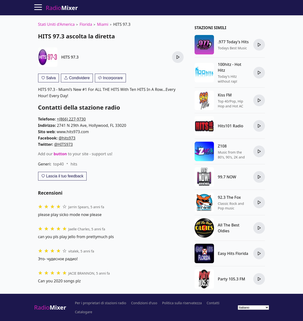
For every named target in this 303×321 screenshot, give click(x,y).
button (60, 153)
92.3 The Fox (229, 197)
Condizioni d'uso (144, 303)
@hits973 (66, 138)
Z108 (222, 146)
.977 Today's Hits (233, 41)
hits (74, 164)
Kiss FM (225, 95)
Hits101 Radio (230, 126)
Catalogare (83, 312)
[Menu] (38, 7)
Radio (50, 307)
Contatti (213, 303)
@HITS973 (63, 144)
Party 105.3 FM (231, 279)
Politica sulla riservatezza (182, 303)
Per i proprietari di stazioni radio (100, 303)
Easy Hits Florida (233, 253)
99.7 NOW (227, 177)
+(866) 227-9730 (71, 119)
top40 (58, 164)
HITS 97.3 (70, 57)
